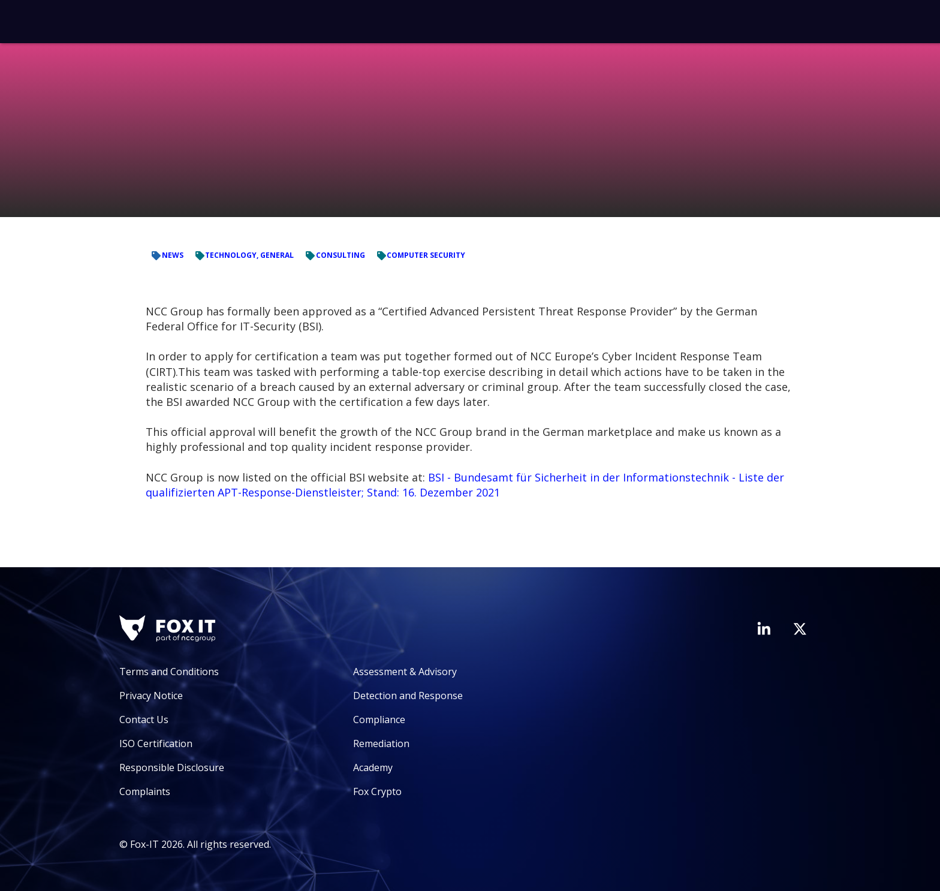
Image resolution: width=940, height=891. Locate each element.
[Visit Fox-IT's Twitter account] (799, 629)
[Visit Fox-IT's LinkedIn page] (763, 628)
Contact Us (143, 719)
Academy (373, 767)
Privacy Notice (151, 695)
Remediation (381, 743)
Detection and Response (408, 695)
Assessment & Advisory (405, 671)
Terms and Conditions (169, 671)
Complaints (144, 791)
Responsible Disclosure (171, 767)
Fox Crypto (377, 791)
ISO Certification (155, 743)
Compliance (379, 719)
